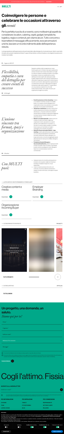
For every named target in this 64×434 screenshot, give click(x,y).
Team (2, 405)
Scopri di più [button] (6, 431)
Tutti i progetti (8, 277)
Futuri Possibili (26, 405)
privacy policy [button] (50, 414)
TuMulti (24, 402)
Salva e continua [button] (57, 431)
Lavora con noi (5, 408)
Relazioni (45, 408)
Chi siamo (3, 402)
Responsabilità (47, 402)
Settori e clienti (47, 405)
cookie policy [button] (13, 417)
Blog (23, 408)
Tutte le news (7, 293)
